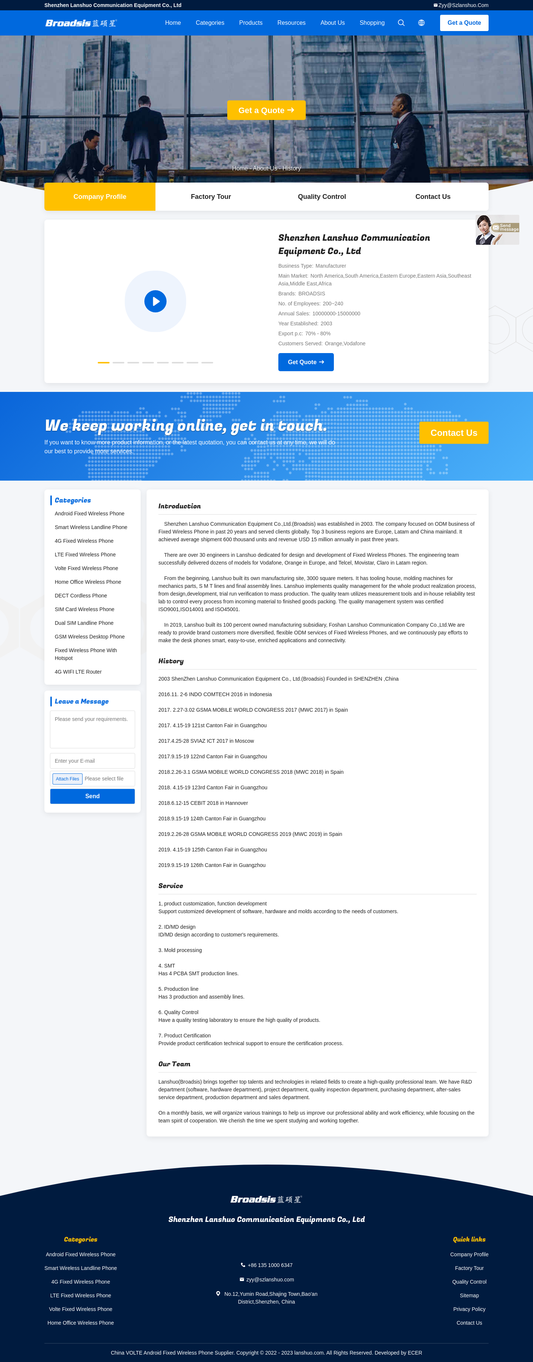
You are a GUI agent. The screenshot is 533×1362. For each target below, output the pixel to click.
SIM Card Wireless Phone (84, 609)
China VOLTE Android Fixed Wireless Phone (162, 1353)
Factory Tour (211, 196)
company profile (99, 196)
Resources (291, 23)
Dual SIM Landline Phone (84, 623)
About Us (333, 23)
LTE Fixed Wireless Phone (85, 555)
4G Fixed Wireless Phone (84, 541)
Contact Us (432, 196)
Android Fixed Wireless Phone (89, 513)
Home (173, 23)
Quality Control (322, 196)
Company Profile (469, 1254)
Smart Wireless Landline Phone (91, 527)
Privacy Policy (469, 1309)
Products (250, 23)
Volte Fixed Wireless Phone (86, 568)
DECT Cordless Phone (81, 596)
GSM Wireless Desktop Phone (90, 637)
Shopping (372, 23)
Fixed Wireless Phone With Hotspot (86, 654)
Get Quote (302, 362)
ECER (415, 1353)
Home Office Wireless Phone (88, 582)
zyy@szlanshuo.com (463, 5)
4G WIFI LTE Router (78, 672)
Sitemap (469, 1295)
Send (92, 796)
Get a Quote (464, 23)
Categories (210, 23)
